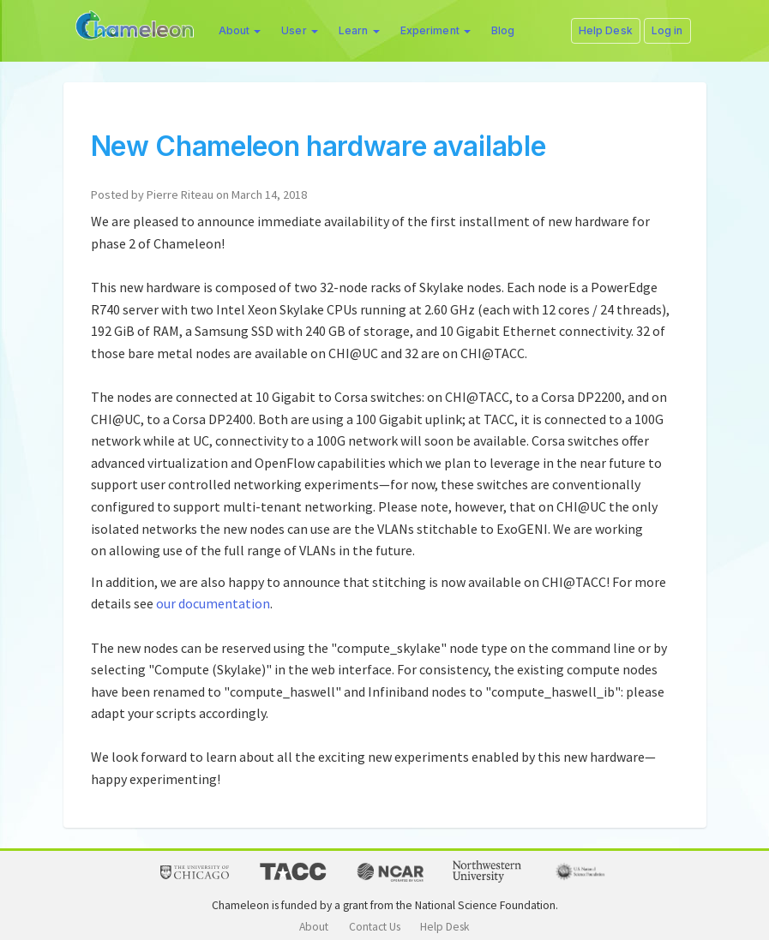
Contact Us (374, 926)
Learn (359, 30)
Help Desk (445, 926)
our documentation (213, 603)
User (299, 30)
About (240, 30)
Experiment (435, 30)
